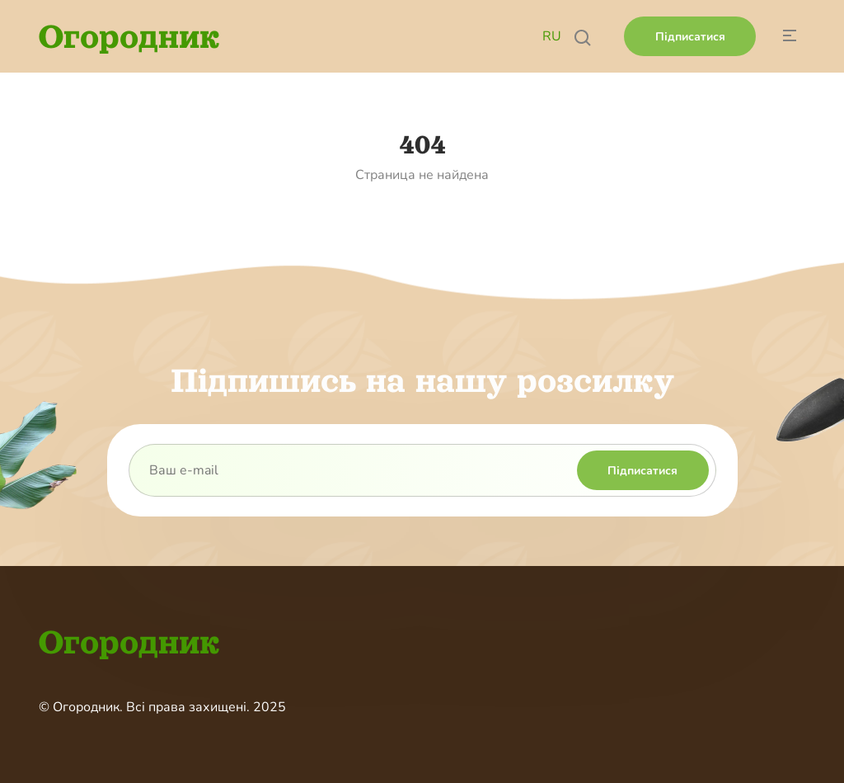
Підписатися (690, 37)
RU (551, 36)
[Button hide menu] (788, 36)
